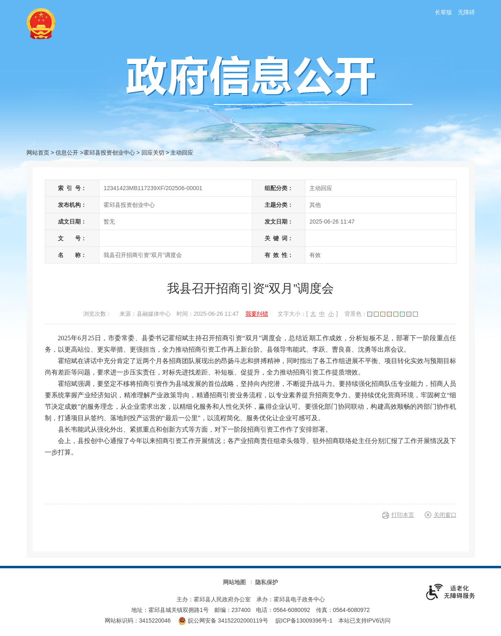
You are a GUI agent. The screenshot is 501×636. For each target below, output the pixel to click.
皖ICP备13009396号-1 (304, 620)
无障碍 (466, 12)
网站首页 (37, 152)
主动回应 (181, 152)
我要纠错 (256, 313)
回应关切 (152, 152)
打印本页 (402, 515)
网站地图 (234, 582)
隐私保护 (266, 582)
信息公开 (66, 152)
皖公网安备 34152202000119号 (223, 620)
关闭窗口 (445, 515)
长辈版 (443, 12)
